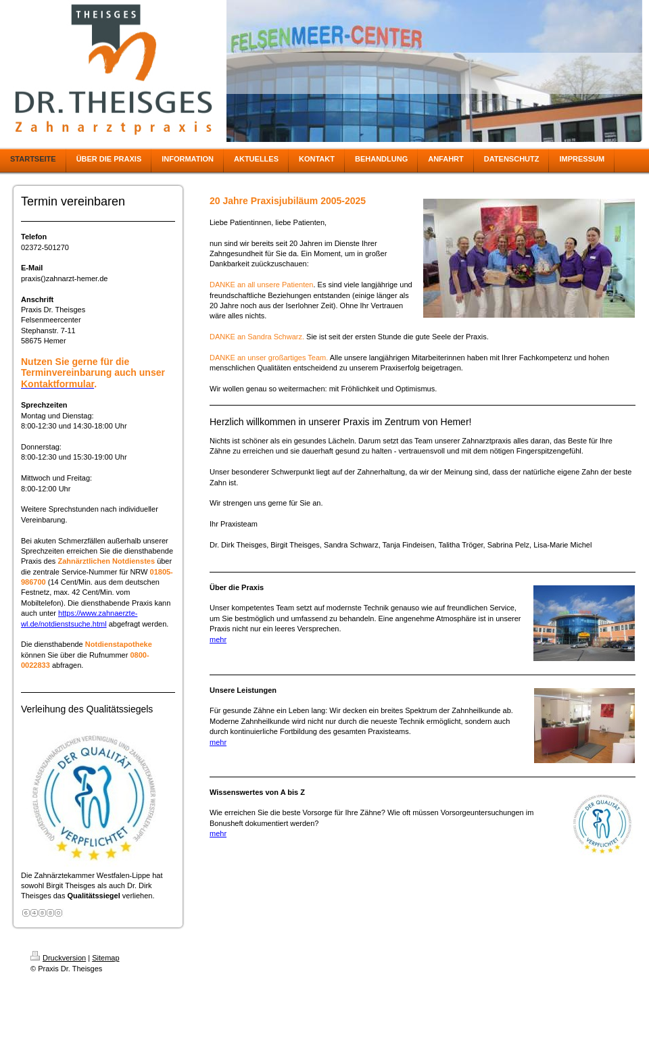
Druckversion (58, 958)
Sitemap (105, 958)
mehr (218, 639)
